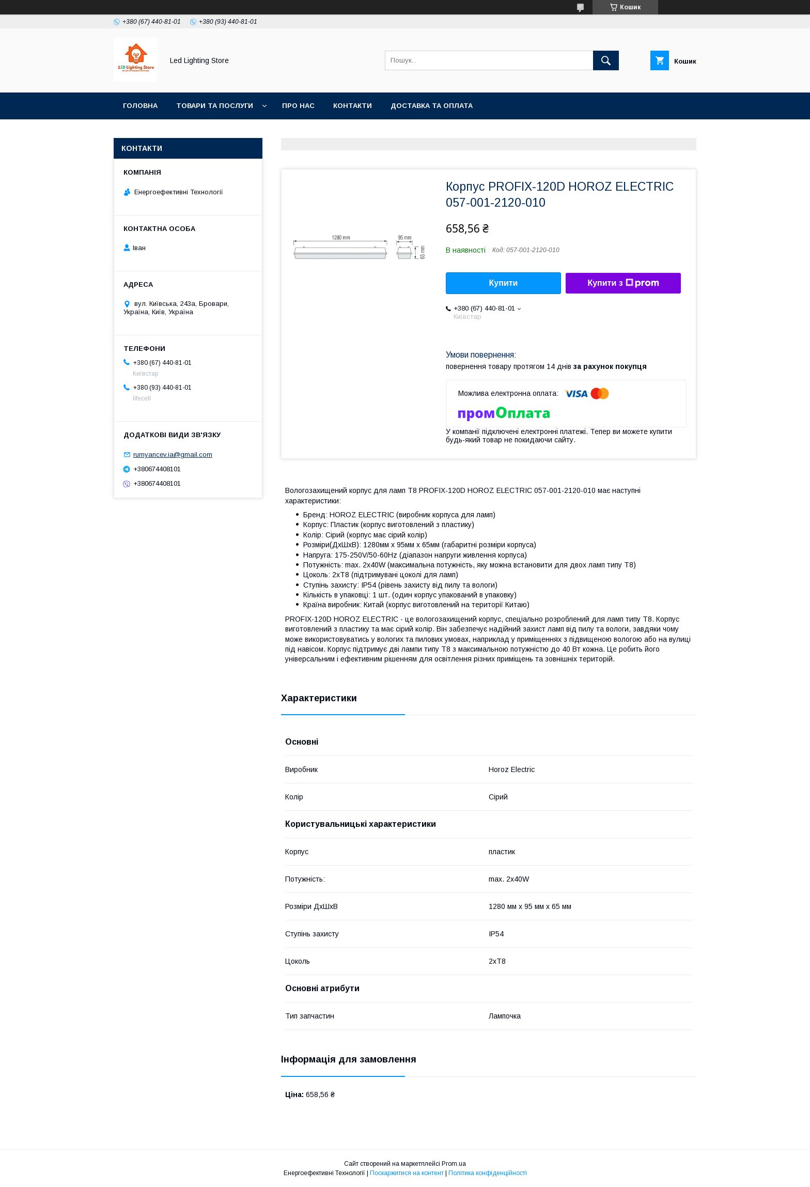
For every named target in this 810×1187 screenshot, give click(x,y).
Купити (503, 283)
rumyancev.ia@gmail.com (172, 454)
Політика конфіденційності (487, 1173)
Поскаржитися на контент (407, 1173)
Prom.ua (454, 1163)
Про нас (298, 106)
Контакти (352, 106)
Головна (140, 106)
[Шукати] (606, 60)
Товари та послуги (214, 106)
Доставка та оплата (432, 106)
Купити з (623, 283)
